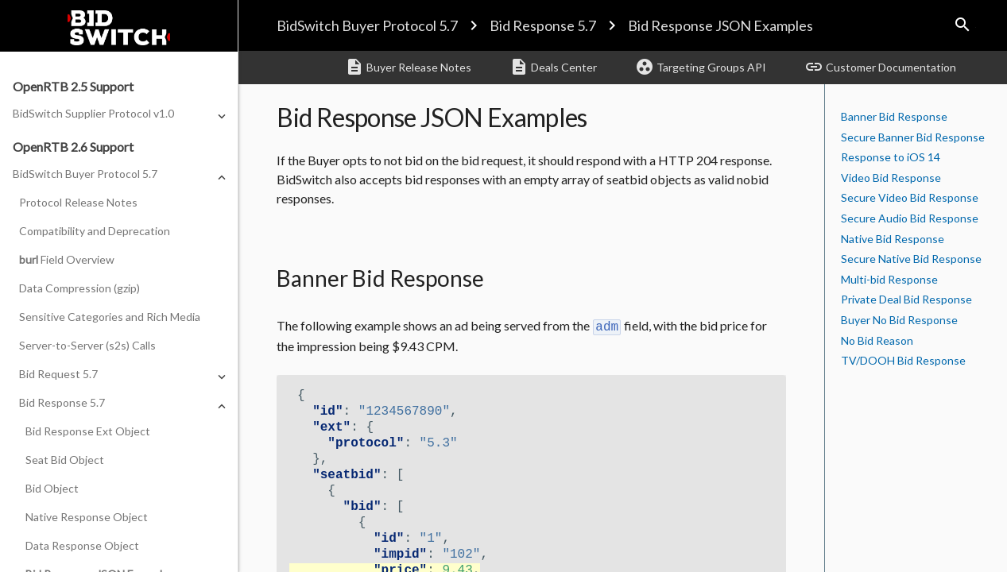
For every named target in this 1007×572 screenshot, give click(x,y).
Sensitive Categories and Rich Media (109, 316)
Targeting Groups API (700, 66)
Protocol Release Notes (78, 202)
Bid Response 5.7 (543, 25)
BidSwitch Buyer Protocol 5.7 (367, 25)
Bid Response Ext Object (87, 431)
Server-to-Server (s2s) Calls (87, 345)
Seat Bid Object (64, 459)
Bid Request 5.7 (58, 374)
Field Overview (66, 259)
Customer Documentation (880, 66)
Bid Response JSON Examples (720, 25)
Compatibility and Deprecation (94, 231)
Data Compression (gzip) (79, 288)
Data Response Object (82, 545)
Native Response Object (86, 517)
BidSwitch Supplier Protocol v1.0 (93, 113)
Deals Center (553, 66)
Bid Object (52, 488)
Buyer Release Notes (408, 66)
